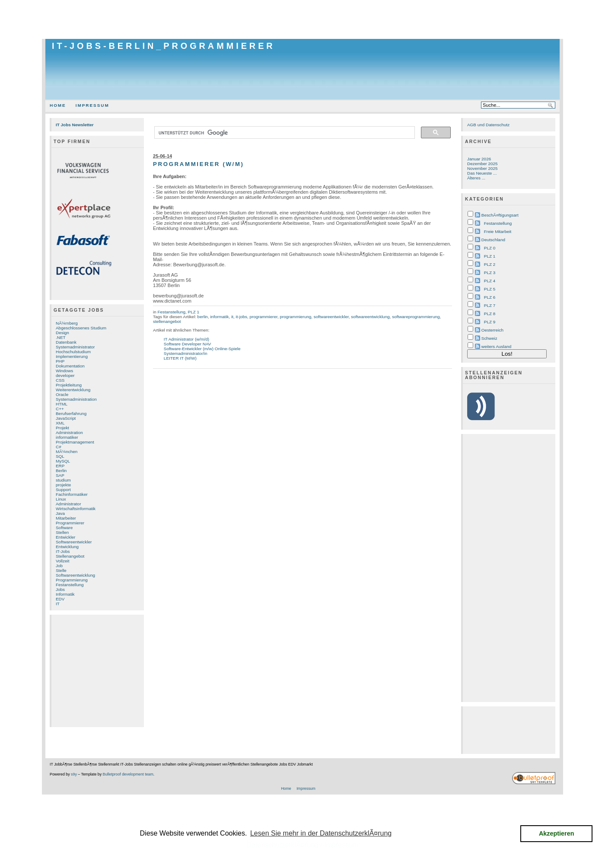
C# (58, 446)
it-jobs (241, 316)
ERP (60, 465)
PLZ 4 (489, 280)
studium (63, 480)
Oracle (62, 394)
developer (65, 375)
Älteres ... (476, 178)
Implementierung (72, 356)
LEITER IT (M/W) (180, 358)
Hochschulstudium (73, 351)
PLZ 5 (489, 289)
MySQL (63, 461)
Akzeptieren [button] (556, 833)
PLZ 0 (489, 248)
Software (64, 527)
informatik (219, 316)
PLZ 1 (193, 312)
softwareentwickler (331, 316)
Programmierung (72, 580)
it (232, 316)
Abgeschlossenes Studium (81, 328)
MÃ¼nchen (66, 451)
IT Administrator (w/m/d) (186, 339)
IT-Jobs (63, 551)
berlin (202, 316)
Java (60, 513)
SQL (60, 456)
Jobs (60, 589)
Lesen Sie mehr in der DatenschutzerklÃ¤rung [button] (321, 833)
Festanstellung (70, 584)
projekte (63, 484)
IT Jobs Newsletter (75, 124)
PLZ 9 (489, 321)
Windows (64, 370)
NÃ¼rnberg (67, 323)
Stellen (62, 532)
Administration (69, 432)
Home (58, 105)
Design (62, 332)
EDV (60, 599)
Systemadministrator (75, 347)
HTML (61, 404)
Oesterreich (492, 330)
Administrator (68, 503)
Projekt (62, 427)
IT (58, 603)
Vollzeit (62, 561)
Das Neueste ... (482, 173)
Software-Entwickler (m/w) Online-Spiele (202, 348)
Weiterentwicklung (73, 389)
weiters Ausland (496, 346)
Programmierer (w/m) (198, 164)
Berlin (61, 470)
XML (60, 423)
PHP (60, 361)
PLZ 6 (489, 297)
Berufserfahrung (71, 413)
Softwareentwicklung (75, 575)
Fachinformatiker (72, 494)
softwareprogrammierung (415, 316)
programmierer (263, 316)
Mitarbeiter (66, 518)
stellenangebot (167, 321)
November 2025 (482, 168)
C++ (60, 408)
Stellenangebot (70, 556)
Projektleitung (69, 385)
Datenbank (66, 342)
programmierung (295, 316)
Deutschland (493, 239)
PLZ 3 (489, 272)
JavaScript (66, 418)
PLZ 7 (489, 305)
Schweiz (489, 338)
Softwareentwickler (74, 541)
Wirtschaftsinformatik (76, 508)
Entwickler (65, 537)
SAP (60, 475)
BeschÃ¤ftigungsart (500, 215)
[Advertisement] (302, 19)
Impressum (92, 105)
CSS (60, 380)
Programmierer (70, 522)
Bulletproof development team (128, 774)
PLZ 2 (489, 264)
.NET (61, 337)
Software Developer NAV (187, 344)
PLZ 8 (489, 313)
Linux (61, 499)
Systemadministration (76, 399)
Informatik (65, 594)
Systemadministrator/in (185, 353)
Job (59, 565)
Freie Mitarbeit (497, 231)
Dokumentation (70, 366)
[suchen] (284, 133)
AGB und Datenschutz (488, 124)
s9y (74, 774)
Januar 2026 (479, 158)
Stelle (61, 570)
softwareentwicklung (370, 316)
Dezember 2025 (482, 163)
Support (63, 489)
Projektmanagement (75, 442)
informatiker (67, 437)
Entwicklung (67, 546)
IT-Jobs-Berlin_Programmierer (163, 46)
